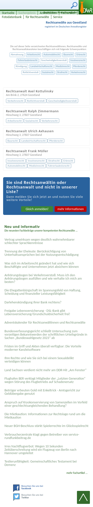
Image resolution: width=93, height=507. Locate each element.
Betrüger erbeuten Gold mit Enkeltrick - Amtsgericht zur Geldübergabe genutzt (42, 392)
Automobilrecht (52, 54)
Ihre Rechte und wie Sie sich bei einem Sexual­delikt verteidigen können (39, 359)
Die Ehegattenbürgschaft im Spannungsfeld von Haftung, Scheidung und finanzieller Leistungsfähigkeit (43, 292)
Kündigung (21, 66)
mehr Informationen (71, 209)
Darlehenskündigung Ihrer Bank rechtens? (33, 302)
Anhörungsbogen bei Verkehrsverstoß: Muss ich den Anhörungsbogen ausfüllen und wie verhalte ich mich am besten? (43, 278)
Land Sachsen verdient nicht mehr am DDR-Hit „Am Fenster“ (46, 370)
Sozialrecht (47, 72)
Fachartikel (68, 13)
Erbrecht (80, 54)
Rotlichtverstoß (31, 72)
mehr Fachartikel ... (76, 473)
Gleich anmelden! (37, 209)
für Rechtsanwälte (37, 17)
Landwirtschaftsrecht (41, 66)
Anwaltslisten (48, 13)
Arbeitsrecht (33, 54)
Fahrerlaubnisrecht (27, 60)
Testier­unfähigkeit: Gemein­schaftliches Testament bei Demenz (41, 463)
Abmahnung (17, 54)
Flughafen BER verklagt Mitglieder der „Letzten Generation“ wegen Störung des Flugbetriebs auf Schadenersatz (45, 380)
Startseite (8, 13)
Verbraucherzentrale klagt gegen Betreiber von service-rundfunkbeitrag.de (42, 436)
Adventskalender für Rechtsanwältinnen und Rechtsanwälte (45, 322)
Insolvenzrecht (78, 60)
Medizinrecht (63, 66)
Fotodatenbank (12, 17)
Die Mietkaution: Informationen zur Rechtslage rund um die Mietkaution (45, 415)
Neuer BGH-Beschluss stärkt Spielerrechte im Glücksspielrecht (46, 426)
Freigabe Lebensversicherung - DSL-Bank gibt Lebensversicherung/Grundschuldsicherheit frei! (37, 312)
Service (58, 17)
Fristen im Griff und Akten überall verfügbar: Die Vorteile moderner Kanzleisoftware (43, 348)
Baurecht (68, 54)
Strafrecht (62, 72)
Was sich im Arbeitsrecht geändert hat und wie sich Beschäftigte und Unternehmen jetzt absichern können (42, 265)
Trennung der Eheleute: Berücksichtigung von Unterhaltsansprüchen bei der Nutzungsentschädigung (42, 253)
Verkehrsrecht (78, 72)
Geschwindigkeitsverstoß (54, 60)
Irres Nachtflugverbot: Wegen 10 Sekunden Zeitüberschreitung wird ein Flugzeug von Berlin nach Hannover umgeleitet (40, 449)
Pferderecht (79, 66)
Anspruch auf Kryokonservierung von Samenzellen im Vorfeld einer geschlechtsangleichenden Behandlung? (46, 404)
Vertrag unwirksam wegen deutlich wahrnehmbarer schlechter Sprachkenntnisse (40, 241)
